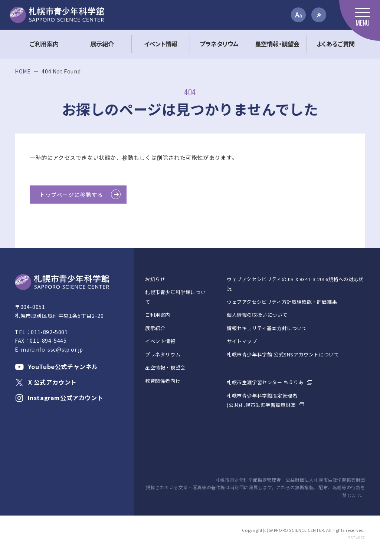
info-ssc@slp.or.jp (58, 349)
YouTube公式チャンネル (56, 366)
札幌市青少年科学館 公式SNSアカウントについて (283, 354)
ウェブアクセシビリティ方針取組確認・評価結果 (282, 301)
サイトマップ (242, 341)
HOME (22, 71)
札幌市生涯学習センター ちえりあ (265, 382)
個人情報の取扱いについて (257, 314)
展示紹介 (155, 328)
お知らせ (155, 279)
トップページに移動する (71, 194)
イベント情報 (160, 341)
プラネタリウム (162, 354)
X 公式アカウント (46, 382)
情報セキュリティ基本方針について (267, 328)
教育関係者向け (162, 380)
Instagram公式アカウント (59, 397)
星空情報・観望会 (165, 367)
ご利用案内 (157, 314)
